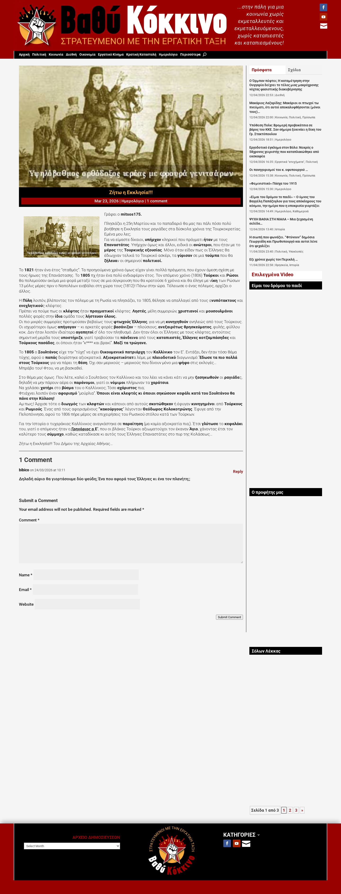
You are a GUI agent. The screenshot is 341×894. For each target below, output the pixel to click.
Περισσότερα (190, 54)
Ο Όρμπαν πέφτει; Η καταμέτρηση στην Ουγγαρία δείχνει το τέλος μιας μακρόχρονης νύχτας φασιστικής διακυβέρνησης (284, 85)
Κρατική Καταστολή (141, 54)
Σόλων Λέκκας (266, 651)
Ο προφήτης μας (267, 492)
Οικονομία (87, 54)
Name (25, 575)
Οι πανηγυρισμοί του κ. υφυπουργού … (278, 170)
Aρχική (24, 54)
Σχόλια (294, 69)
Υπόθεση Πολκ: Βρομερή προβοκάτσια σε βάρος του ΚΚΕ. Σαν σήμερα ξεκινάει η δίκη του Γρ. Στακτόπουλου (285, 129)
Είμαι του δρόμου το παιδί (277, 285)
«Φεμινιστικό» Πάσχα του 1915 (273, 184)
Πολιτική (39, 54)
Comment (29, 520)
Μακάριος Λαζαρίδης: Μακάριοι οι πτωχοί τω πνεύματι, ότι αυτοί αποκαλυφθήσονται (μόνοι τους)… (284, 107)
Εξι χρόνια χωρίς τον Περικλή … (273, 260)
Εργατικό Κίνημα (111, 54)
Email (25, 589)
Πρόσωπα (308, 117)
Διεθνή (71, 54)
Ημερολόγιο (168, 54)
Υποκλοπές (296, 251)
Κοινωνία (56, 54)
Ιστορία (280, 229)
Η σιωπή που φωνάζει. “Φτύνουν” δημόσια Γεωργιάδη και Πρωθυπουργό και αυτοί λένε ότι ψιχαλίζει (283, 241)
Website (26, 604)
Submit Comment (229, 617)
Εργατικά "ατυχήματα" (289, 162)
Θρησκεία (281, 265)
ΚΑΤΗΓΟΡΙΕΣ (239, 835)
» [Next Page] (302, 810)
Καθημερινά (301, 211)
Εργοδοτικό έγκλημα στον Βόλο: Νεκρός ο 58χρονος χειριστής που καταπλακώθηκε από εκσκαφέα (284, 152)
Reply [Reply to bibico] (238, 471)
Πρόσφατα (262, 69)
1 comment (157, 201)
